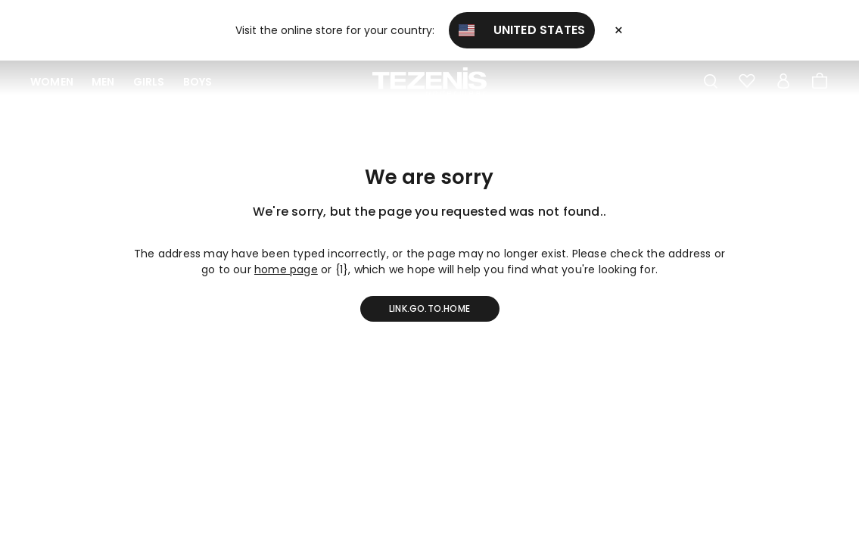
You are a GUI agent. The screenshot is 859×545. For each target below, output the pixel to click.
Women (51, 81)
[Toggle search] (711, 82)
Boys (198, 81)
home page (286, 269)
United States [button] (522, 30)
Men (103, 81)
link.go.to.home (429, 308)
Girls (149, 81)
